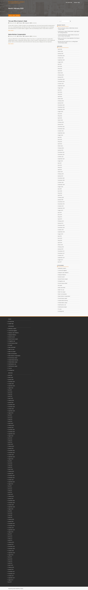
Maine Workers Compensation (17, 34)
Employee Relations (62, 274)
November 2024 (61, 81)
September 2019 (61, 208)
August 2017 (60, 259)
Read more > (11, 30)
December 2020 (61, 178)
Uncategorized (27, 23)
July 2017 (60, 261)
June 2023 (60, 113)
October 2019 (60, 206)
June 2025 (60, 66)
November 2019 (61, 203)
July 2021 (60, 163)
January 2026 (60, 53)
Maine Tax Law (61, 289)
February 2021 (61, 173)
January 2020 (60, 199)
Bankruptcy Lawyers (62, 268)
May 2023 (60, 115)
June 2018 (60, 238)
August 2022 (60, 135)
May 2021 (60, 167)
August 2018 (60, 234)
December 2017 (61, 251)
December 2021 (61, 152)
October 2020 (60, 182)
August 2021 (60, 160)
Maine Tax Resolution (62, 294)
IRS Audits (60, 285)
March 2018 (60, 244)
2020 (14, 15)
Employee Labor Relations (63, 272)
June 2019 (60, 214)
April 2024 (60, 96)
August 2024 (60, 87)
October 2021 (60, 156)
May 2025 (60, 68)
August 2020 (60, 186)
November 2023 (61, 107)
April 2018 (60, 242)
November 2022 (61, 128)
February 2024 (61, 100)
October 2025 (60, 57)
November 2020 (61, 180)
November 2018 (61, 227)
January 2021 (60, 176)
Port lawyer (20, 23)
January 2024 (60, 102)
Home (10, 15)
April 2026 (60, 49)
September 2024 (61, 85)
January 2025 (60, 77)
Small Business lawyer (62, 307)
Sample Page (77, 2)
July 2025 (60, 64)
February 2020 (61, 197)
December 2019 (61, 201)
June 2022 (60, 139)
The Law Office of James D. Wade (17, 21)
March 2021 (60, 171)
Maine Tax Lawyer (61, 291)
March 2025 (60, 72)
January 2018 (60, 249)
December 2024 (61, 79)
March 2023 (60, 120)
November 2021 (61, 154)
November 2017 (61, 253)
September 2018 (61, 231)
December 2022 (61, 126)
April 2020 (60, 195)
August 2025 (60, 62)
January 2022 (60, 150)
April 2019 (60, 219)
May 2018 (60, 240)
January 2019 (60, 223)
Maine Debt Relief (61, 287)
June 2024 (60, 92)
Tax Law (59, 309)
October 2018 (60, 229)
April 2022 (60, 143)
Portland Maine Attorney (63, 300)
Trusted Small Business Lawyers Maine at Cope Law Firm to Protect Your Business (68, 35)
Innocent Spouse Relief (62, 283)
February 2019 (61, 221)
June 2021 (60, 165)
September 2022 (61, 133)
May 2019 (60, 216)
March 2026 (60, 51)
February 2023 (61, 122)
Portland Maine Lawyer (62, 302)
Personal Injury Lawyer (62, 298)
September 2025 (61, 60)
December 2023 (61, 105)
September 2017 (61, 257)
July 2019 (60, 212)
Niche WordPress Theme (18, 588)
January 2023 (60, 124)
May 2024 (60, 94)
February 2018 (61, 246)
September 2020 (61, 184)
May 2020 (60, 193)
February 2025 (61, 75)
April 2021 (60, 169)
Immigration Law (61, 281)
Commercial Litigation (62, 270)
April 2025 (60, 70)
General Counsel (61, 276)
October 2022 (60, 130)
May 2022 (60, 141)
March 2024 (60, 98)
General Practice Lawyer (63, 279)
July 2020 (60, 188)
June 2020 (60, 191)
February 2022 (61, 148)
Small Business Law (62, 304)
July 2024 (60, 90)
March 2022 (60, 145)
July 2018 (60, 236)
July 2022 (60, 137)
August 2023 (60, 111)
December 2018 (61, 225)
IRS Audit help (69, 2)
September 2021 (61, 158)
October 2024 (60, 83)
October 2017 (60, 255)
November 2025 (61, 55)
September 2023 (61, 109)
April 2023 (60, 118)
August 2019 (60, 210)
